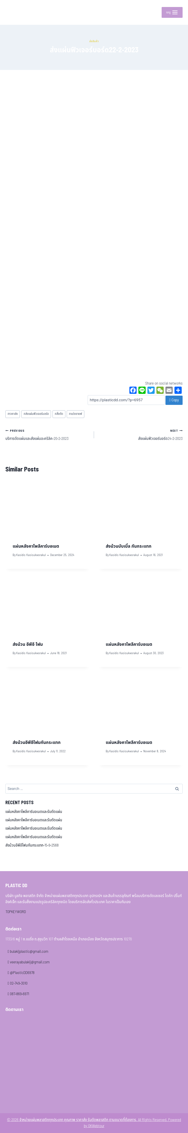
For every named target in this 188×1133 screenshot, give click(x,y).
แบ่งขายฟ (75, 414)
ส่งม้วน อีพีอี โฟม (28, 644)
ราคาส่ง (12, 414)
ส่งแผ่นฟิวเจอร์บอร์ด (36, 414)
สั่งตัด (59, 414)
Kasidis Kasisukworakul (31, 555)
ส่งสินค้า (94, 41)
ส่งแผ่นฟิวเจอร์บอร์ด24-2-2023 (140, 435)
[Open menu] (172, 12)
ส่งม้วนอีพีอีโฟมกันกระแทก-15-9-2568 (32, 845)
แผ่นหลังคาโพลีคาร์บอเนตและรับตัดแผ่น (33, 812)
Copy (174, 400)
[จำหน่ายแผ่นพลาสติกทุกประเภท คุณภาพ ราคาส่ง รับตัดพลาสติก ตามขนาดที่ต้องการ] (15, 12)
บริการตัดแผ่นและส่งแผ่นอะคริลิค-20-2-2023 (47, 435)
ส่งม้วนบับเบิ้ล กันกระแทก (128, 546)
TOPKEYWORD (15, 912)
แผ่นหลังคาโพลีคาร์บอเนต (36, 546)
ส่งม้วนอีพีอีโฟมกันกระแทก (37, 742)
